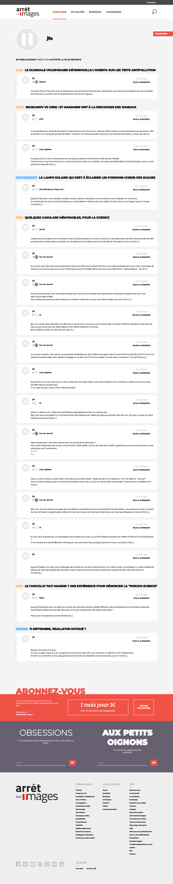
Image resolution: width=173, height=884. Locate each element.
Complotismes (81, 822)
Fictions (79, 790)
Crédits (132, 847)
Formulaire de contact (137, 819)
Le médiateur (134, 796)
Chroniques (113, 12)
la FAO (34, 451)
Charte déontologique (137, 816)
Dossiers (106, 803)
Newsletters (134, 838)
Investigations (81, 803)
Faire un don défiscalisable (139, 835)
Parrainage (133, 800)
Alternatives (80, 812)
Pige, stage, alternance (137, 825)
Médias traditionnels (83, 828)
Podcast (132, 854)
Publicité (79, 825)
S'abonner (161, 34)
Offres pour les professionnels (140, 831)
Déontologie (80, 809)
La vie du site (134, 793)
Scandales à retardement (85, 796)
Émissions (95, 12)
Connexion (151, 2)
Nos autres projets (136, 812)
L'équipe (132, 809)
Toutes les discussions (137, 822)
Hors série (79, 868)
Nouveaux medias (82, 816)
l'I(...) (32, 454)
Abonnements (134, 790)
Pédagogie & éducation (84, 835)
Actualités (77, 12)
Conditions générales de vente (140, 844)
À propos (132, 806)
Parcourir (59, 12)
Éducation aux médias (137, 803)
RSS (130, 851)
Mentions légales (135, 841)
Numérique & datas (83, 806)
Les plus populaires (110, 809)
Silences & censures (83, 831)
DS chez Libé (91, 868)
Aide (131, 828)
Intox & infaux (81, 800)
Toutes (105, 790)
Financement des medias (85, 838)
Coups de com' (81, 793)
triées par (48, 59)
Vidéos (105, 806)
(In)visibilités (80, 819)
